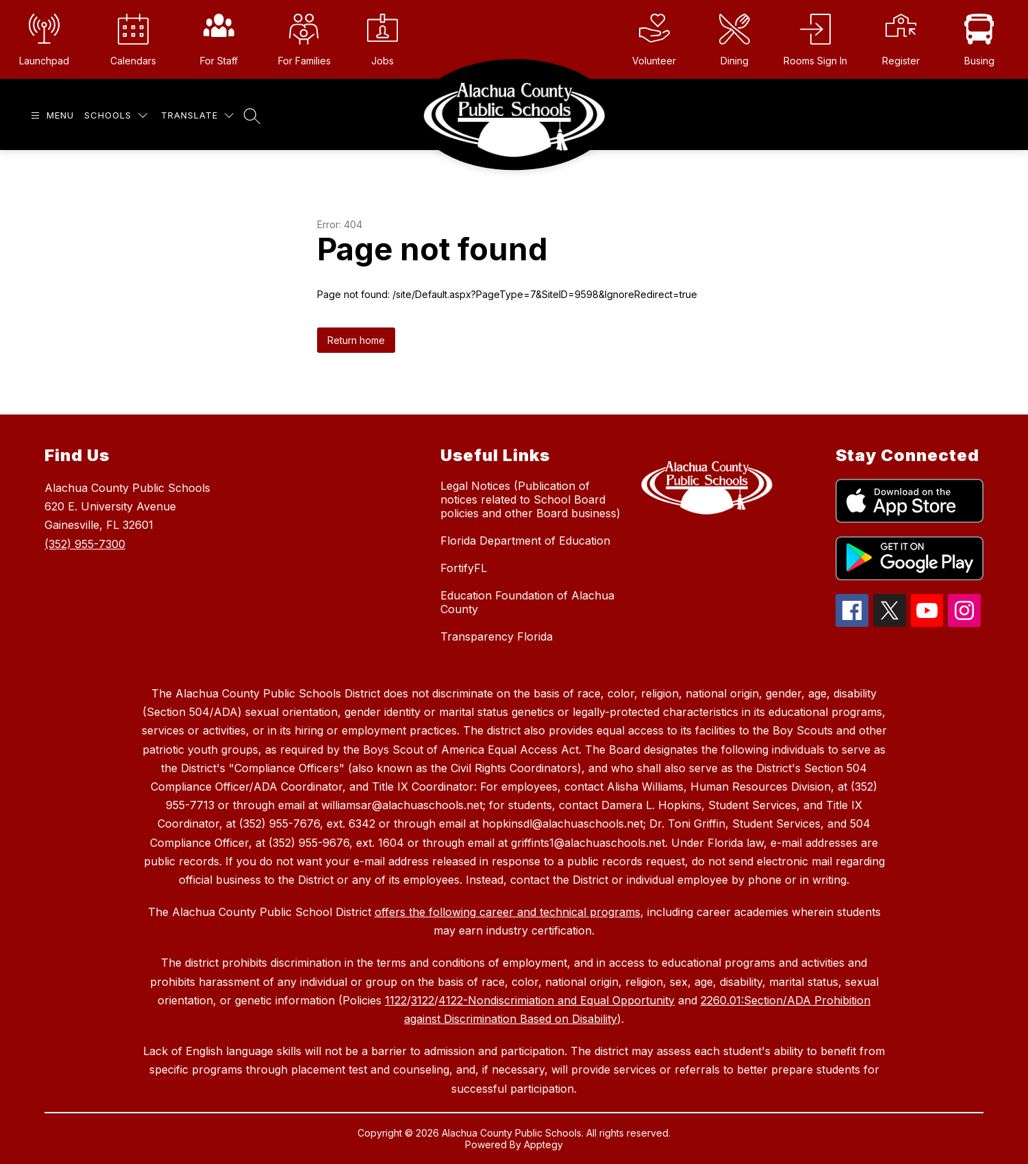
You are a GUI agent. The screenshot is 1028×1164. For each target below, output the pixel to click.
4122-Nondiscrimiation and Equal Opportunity (556, 1000)
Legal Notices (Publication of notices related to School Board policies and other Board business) (530, 499)
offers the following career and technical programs (507, 912)
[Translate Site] (197, 115)
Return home (356, 340)
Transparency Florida (496, 636)
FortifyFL (463, 568)
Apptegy (543, 1144)
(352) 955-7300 (85, 544)
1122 (396, 1000)
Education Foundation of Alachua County (527, 602)
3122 (422, 1000)
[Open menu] (50, 115)
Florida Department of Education (525, 540)
